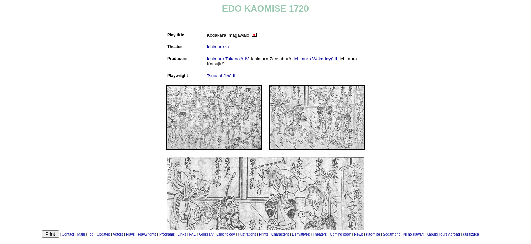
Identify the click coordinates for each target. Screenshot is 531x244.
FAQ (192, 234)
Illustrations (247, 234)
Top (90, 234)
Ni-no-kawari (413, 234)
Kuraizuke (471, 234)
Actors (118, 234)
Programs (167, 234)
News (358, 234)
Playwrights (147, 234)
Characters (280, 234)
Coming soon (340, 234)
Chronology (225, 234)
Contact (68, 234)
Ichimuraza (218, 46)
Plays (130, 234)
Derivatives (301, 234)
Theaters (320, 234)
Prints (263, 234)
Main (81, 234)
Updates (103, 234)
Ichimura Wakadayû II (315, 58)
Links (182, 234)
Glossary (206, 234)
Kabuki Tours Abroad (443, 234)
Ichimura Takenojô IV (228, 58)
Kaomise (373, 234)
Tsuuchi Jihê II (221, 75)
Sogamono (392, 234)
